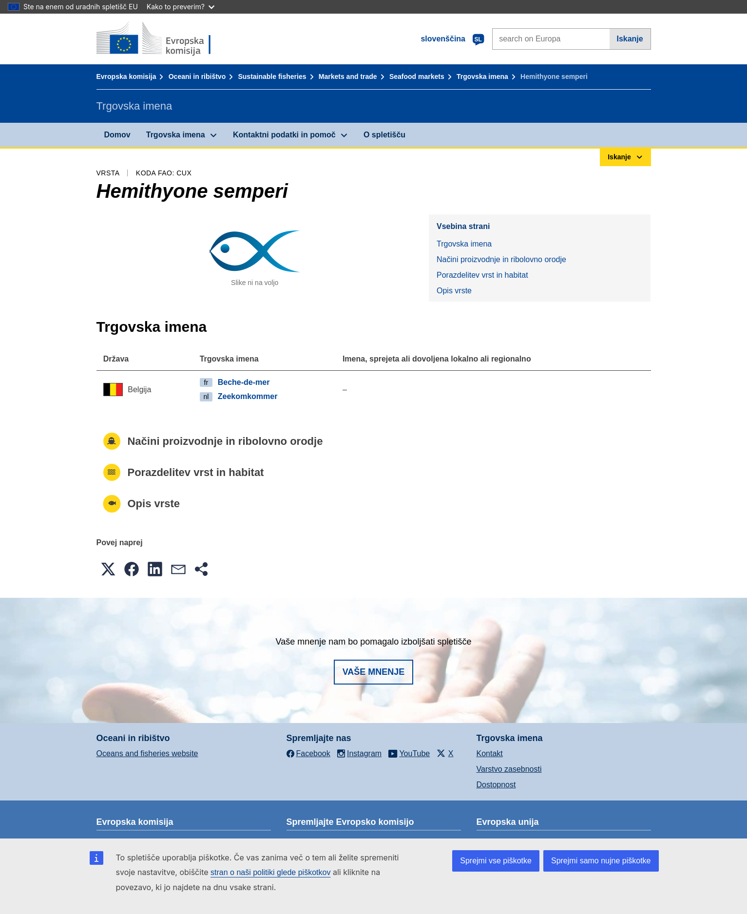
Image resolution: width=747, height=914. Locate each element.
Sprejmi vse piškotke (496, 861)
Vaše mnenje (374, 672)
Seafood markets (416, 76)
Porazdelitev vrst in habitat (482, 275)
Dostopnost (496, 785)
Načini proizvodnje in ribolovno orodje (501, 259)
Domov (117, 135)
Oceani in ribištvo (197, 76)
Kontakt (490, 753)
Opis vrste (454, 290)
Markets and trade (348, 76)
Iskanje (629, 39)
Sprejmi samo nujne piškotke (601, 861)
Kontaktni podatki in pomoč (284, 135)
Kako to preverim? (180, 6)
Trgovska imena (482, 76)
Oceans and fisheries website (147, 753)
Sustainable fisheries (272, 76)
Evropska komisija (126, 76)
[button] (108, 569)
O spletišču (384, 135)
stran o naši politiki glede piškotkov (270, 872)
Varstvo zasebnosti (509, 769)
